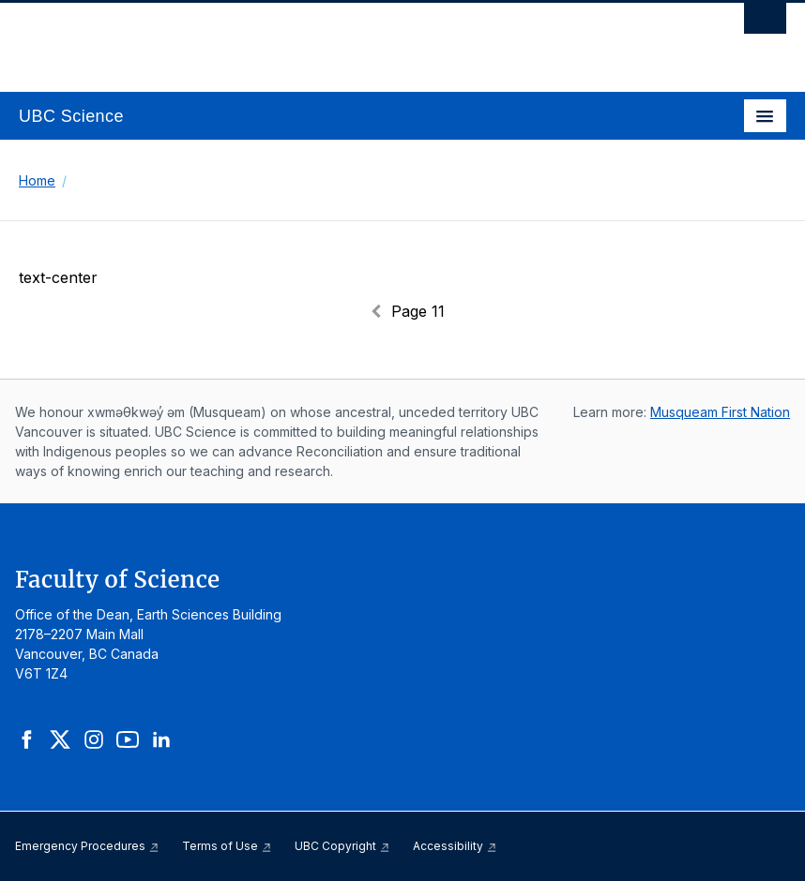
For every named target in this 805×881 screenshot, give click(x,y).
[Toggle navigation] (765, 115)
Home (37, 180)
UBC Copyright (342, 846)
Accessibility (455, 846)
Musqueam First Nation (720, 412)
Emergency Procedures (87, 846)
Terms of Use (227, 846)
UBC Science (71, 116)
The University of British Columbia (287, 38)
